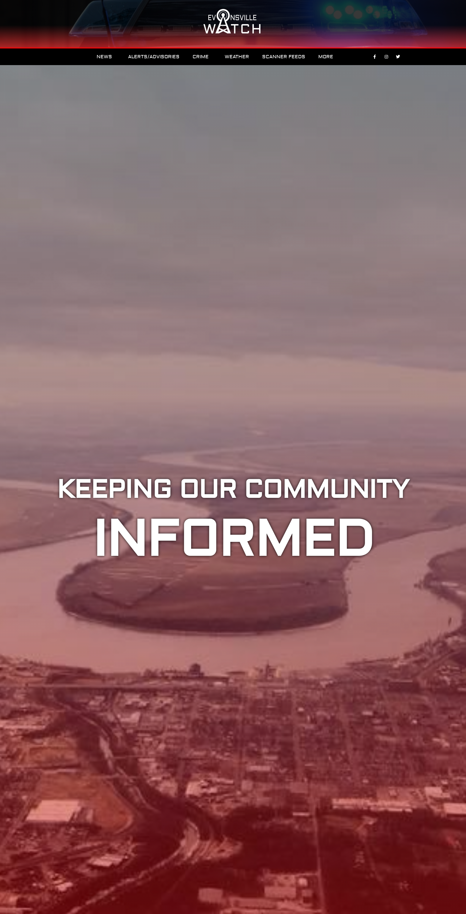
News (106, 57)
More (327, 57)
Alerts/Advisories (154, 57)
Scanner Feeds (283, 57)
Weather (237, 57)
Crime (202, 57)
